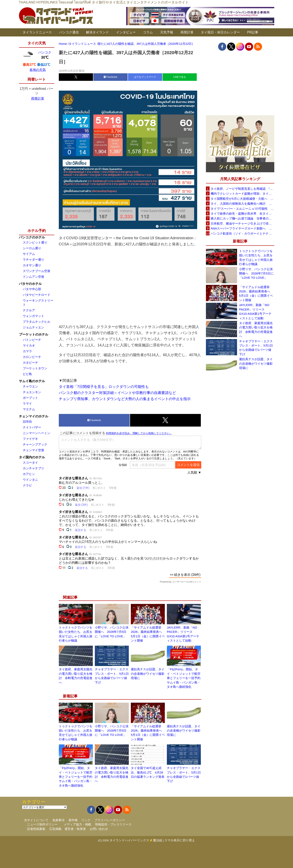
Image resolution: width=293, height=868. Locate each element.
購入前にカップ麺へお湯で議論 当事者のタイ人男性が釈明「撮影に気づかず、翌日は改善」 (242, 218)
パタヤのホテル (30, 283)
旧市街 (27, 421)
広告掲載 (55, 829)
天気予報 (166, 32)
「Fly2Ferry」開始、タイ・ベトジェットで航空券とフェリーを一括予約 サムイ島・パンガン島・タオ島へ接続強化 (185, 677)
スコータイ (30, 462)
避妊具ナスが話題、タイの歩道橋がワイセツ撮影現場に (147, 673)
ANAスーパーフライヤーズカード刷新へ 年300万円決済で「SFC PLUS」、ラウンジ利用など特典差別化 (242, 228)
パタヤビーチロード (36, 294)
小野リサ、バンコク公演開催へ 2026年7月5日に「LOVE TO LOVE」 (111, 632)
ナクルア (29, 310)
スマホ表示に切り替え (179, 840)
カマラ (27, 351)
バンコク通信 (69, 32)
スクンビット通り (35, 242)
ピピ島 (27, 374)
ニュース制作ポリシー (42, 824)
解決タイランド (97, 32)
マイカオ (29, 345)
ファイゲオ (30, 438)
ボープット (30, 397)
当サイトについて (36, 820)
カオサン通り (32, 265)
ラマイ (27, 403)
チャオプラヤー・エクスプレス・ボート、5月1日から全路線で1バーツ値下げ (256, 347)
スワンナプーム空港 (36, 271)
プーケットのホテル (33, 334)
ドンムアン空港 (33, 276)
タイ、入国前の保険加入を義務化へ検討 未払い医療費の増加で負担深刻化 (242, 203)
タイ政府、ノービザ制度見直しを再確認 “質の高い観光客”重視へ (242, 188)
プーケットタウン (35, 368)
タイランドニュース (37, 32)
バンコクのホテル (32, 237)
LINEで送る (179, 77)
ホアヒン (29, 474)
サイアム (29, 254)
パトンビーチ (32, 339)
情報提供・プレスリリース (113, 824)
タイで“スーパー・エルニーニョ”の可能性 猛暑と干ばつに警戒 (242, 208)
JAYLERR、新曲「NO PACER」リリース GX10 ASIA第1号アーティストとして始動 (255, 311)
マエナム (29, 409)
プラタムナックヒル (36, 321)
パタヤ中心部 (32, 289)
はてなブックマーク (145, 77)
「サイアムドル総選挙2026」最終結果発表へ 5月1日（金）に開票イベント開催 (256, 293)
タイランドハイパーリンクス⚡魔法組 (135, 840)
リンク (86, 820)
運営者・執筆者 (75, 829)
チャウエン (30, 386)
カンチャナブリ (33, 468)
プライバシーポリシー (109, 820)
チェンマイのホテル (33, 416)
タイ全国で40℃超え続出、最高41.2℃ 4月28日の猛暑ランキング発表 (147, 772)
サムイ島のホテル (32, 381)
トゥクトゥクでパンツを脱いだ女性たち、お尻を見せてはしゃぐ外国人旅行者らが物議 (256, 257)
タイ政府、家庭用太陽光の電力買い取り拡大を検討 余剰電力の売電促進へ (256, 329)
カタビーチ (30, 362)
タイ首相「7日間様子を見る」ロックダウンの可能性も (104, 387)
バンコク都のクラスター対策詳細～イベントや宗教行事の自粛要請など (117, 393)
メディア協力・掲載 (77, 824)
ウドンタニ (30, 479)
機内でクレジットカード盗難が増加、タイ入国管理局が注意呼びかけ (242, 193)
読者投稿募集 (36, 829)
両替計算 (187, 32)
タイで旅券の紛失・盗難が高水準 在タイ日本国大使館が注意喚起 (242, 213)
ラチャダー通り (33, 259)
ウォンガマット (33, 316)
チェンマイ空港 (33, 450)
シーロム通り (32, 248)
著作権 (73, 820)
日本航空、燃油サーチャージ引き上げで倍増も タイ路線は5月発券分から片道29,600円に (242, 223)
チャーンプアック (35, 444)
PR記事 (252, 32)
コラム (148, 32)
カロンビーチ (32, 357)
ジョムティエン (33, 327)
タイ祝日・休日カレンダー (220, 32)
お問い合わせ (99, 829)
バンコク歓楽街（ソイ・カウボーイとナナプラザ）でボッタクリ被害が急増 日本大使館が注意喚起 (242, 233)
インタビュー (126, 32)
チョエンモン (32, 392)
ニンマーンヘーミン (36, 433)
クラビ (27, 485)
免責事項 (58, 820)
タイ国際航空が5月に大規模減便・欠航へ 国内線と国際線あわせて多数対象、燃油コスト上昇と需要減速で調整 (242, 198)
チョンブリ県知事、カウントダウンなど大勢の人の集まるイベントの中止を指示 (125, 399)
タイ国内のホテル (32, 457)
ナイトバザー (32, 427)
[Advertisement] (130, 285)
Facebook (110, 77)
